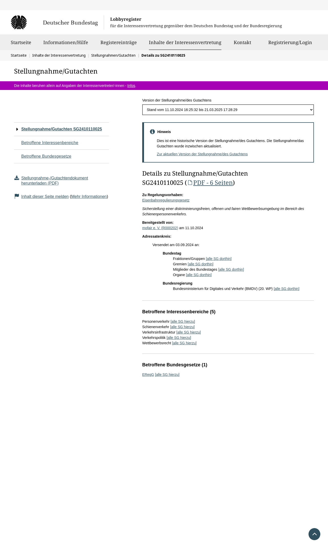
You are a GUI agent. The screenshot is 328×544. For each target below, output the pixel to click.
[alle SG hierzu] (182, 321)
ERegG (148, 374)
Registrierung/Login (290, 44)
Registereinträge (118, 44)
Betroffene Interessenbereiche (49, 142)
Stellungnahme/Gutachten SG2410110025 (61, 129)
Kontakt (242, 44)
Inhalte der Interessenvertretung (185, 42)
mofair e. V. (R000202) (160, 228)
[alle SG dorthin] (218, 259)
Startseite (21, 44)
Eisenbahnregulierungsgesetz (165, 200)
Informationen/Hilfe (65, 44)
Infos (131, 86)
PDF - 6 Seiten (210, 182)
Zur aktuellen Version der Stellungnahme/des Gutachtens (202, 154)
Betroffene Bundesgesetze (46, 156)
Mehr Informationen (89, 196)
